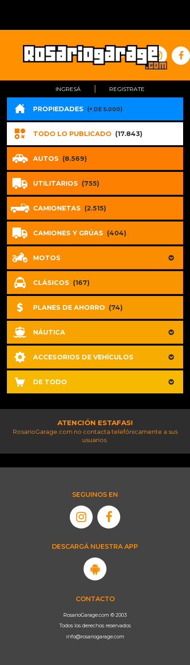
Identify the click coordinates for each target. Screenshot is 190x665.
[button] (95, 257)
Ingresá (68, 88)
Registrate (127, 88)
